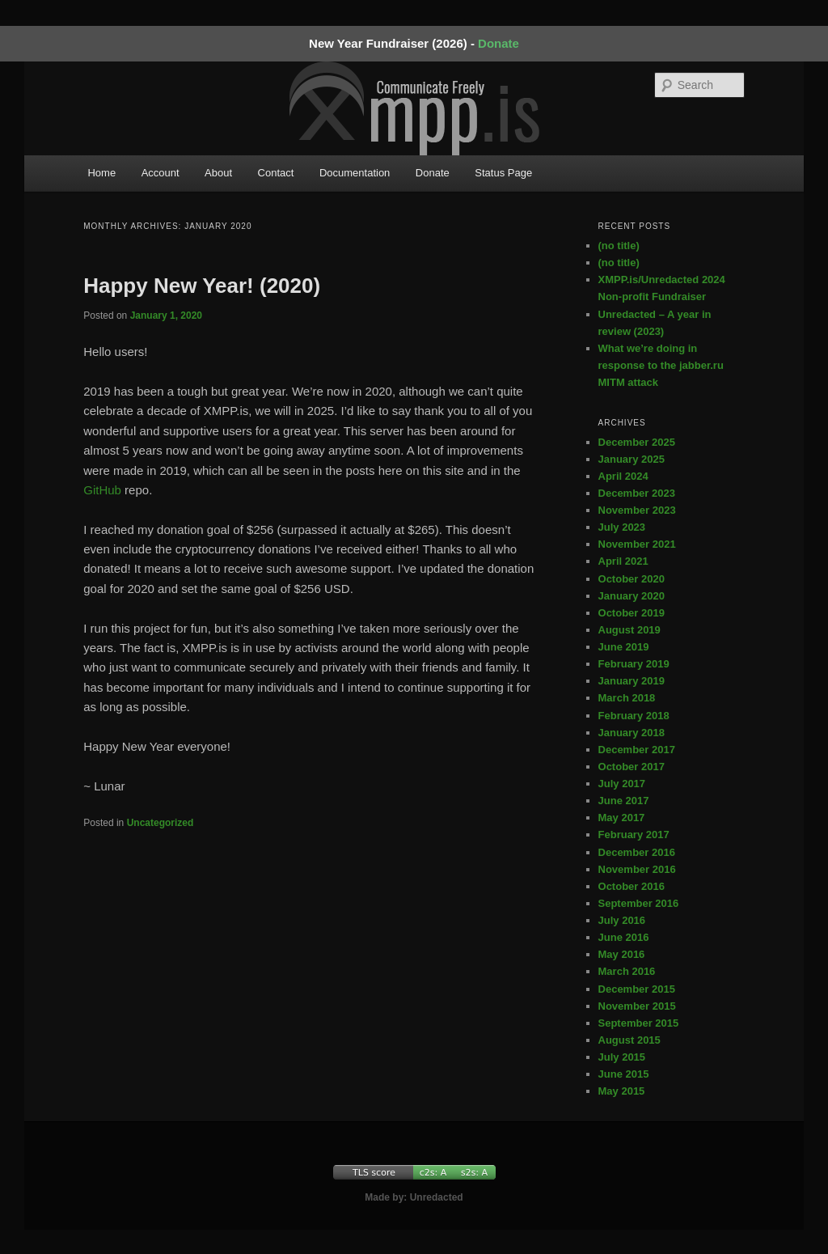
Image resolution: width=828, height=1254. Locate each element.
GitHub (102, 490)
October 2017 (631, 766)
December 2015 (636, 989)
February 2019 (634, 664)
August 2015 (629, 1040)
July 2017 (622, 783)
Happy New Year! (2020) (201, 285)
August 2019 (629, 630)
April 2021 (623, 561)
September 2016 (638, 903)
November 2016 (637, 869)
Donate (498, 43)
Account (161, 173)
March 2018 (627, 698)
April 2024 (623, 476)
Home (101, 173)
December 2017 (636, 750)
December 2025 (636, 442)
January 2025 (631, 459)
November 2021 (637, 544)
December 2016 (636, 852)
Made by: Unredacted (414, 1197)
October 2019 (631, 613)
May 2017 (621, 817)
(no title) (619, 245)
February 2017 (634, 834)
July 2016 (622, 920)
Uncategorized (160, 822)
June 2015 (623, 1074)
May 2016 (621, 954)
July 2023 (622, 527)
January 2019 (631, 681)
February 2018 (634, 716)
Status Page (503, 173)
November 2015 (637, 1006)
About (218, 173)
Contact (276, 173)
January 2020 (631, 596)
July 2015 (622, 1057)
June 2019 (623, 647)
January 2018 (631, 733)
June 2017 (623, 800)
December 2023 (636, 493)
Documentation (354, 173)
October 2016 (631, 886)
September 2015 (638, 1023)
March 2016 (627, 971)
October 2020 (631, 579)
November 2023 (637, 510)
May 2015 (621, 1091)
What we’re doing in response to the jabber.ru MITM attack (661, 365)
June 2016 (623, 937)
